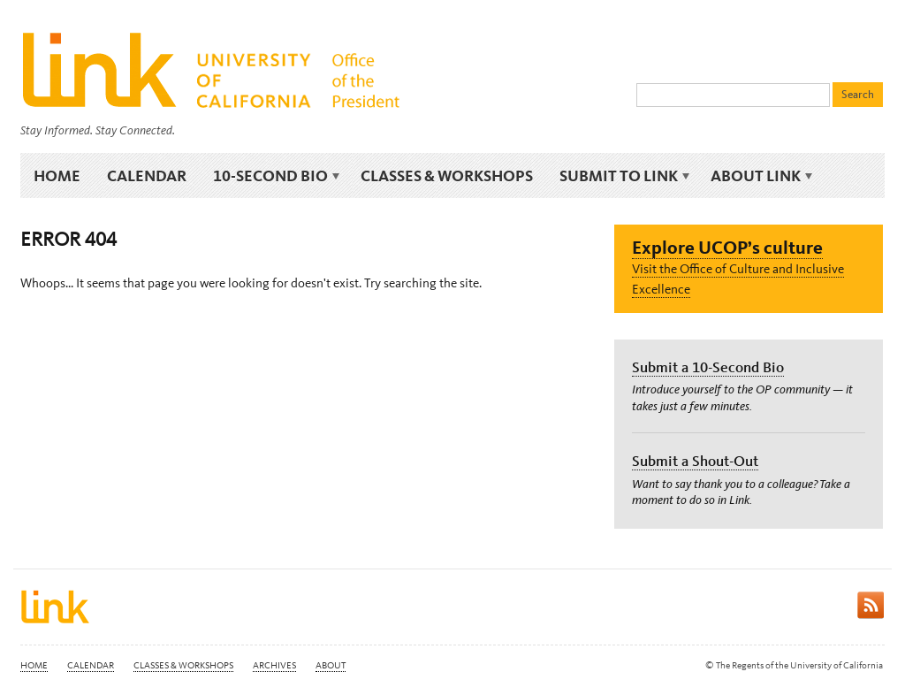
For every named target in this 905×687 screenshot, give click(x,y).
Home (57, 175)
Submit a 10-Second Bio (708, 367)
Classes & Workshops (447, 175)
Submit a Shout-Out (695, 460)
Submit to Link (621, 176)
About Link (758, 176)
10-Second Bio (273, 176)
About (331, 665)
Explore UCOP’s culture (727, 247)
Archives (274, 665)
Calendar (146, 175)
